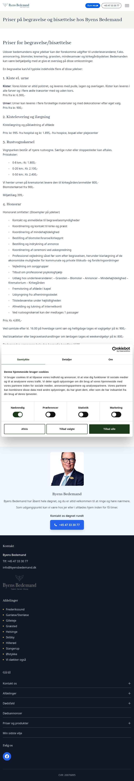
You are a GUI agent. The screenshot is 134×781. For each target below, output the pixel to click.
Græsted (11, 626)
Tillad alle (109, 428)
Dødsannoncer (12, 713)
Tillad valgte (67, 428)
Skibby (10, 637)
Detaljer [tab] (67, 359)
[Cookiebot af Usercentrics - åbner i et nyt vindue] (114, 349)
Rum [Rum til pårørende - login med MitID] (92, 5)
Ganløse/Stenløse (17, 615)
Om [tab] (111, 359)
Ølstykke (11, 654)
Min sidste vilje (12, 733)
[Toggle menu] (127, 5)
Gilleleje (11, 620)
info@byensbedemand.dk (19, 567)
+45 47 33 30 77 (69, 525)
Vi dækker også (16, 660)
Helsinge (11, 632)
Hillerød (11, 643)
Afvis (24, 428)
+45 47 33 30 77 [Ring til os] (111, 5)
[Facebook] (7, 756)
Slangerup (12, 648)
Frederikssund (15, 609)
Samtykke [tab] (23, 359)
